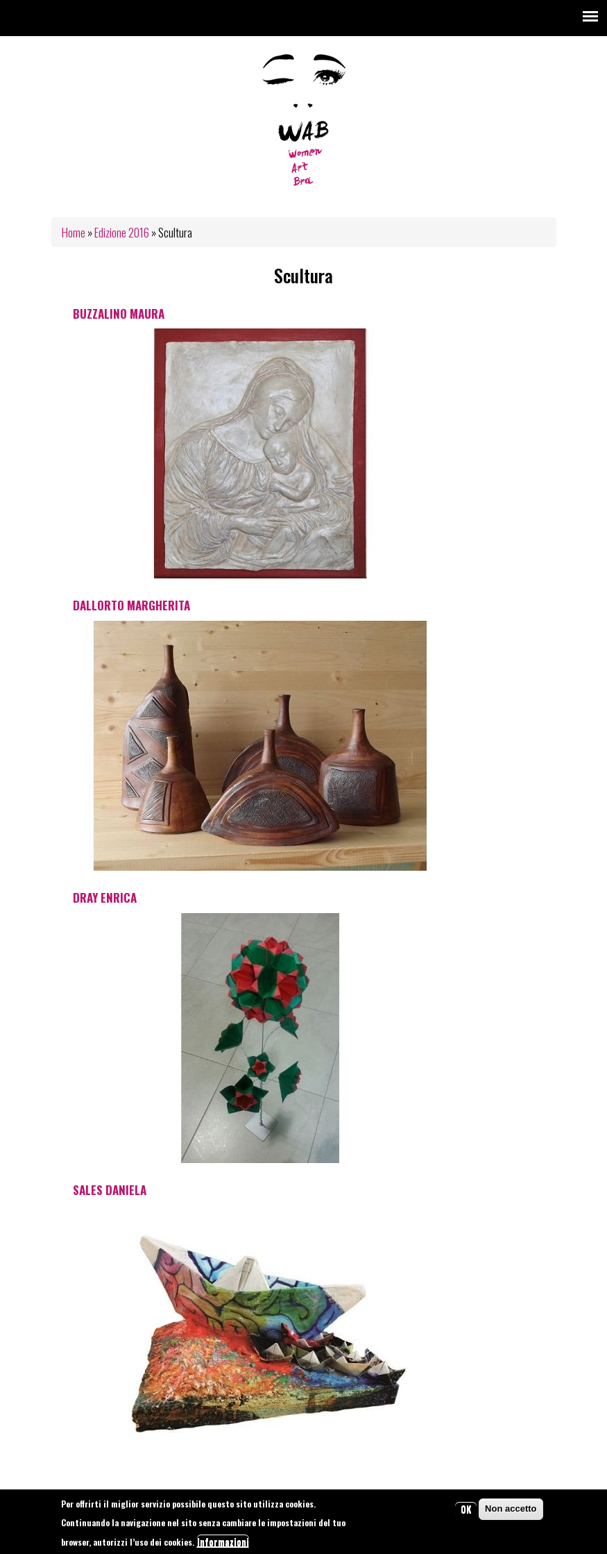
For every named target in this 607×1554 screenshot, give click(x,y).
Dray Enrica (105, 897)
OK (466, 1510)
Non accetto (510, 1510)
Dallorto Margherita (131, 605)
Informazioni (223, 1542)
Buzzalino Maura (118, 313)
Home (73, 232)
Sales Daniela (109, 1189)
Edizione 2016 (121, 232)
